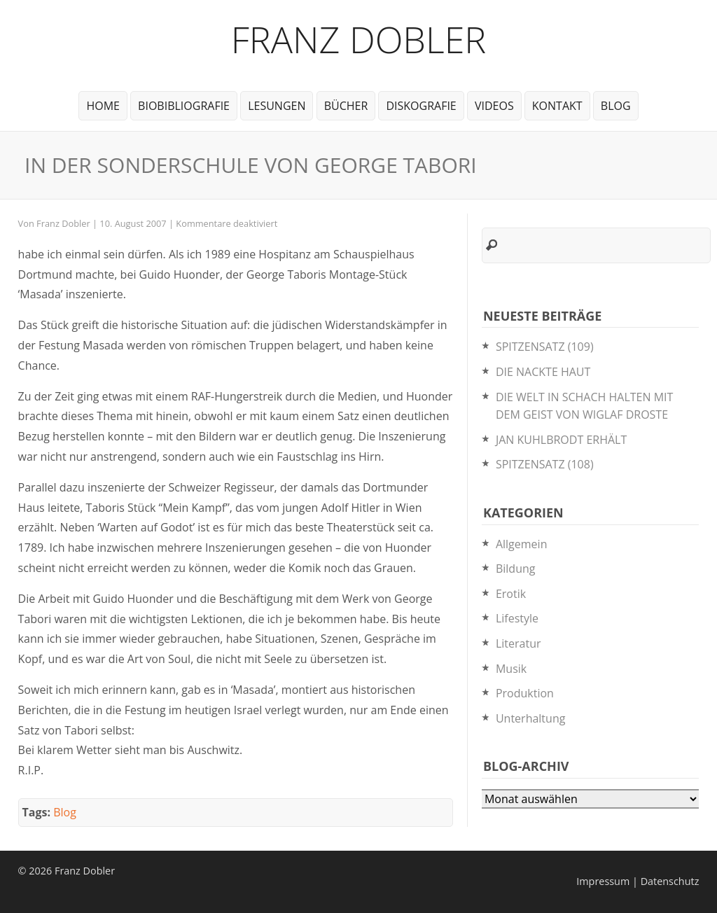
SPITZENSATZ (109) (545, 346)
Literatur (518, 643)
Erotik (511, 593)
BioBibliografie (184, 105)
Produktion (525, 693)
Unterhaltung (530, 718)
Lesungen (276, 105)
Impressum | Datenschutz (637, 881)
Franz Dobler (359, 39)
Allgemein (522, 544)
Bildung (516, 568)
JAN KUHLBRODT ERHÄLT (561, 439)
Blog (616, 105)
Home (103, 105)
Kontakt (557, 105)
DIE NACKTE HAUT (543, 371)
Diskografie (421, 105)
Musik (511, 668)
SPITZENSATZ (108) (545, 464)
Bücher (346, 105)
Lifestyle (517, 618)
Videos (494, 105)
